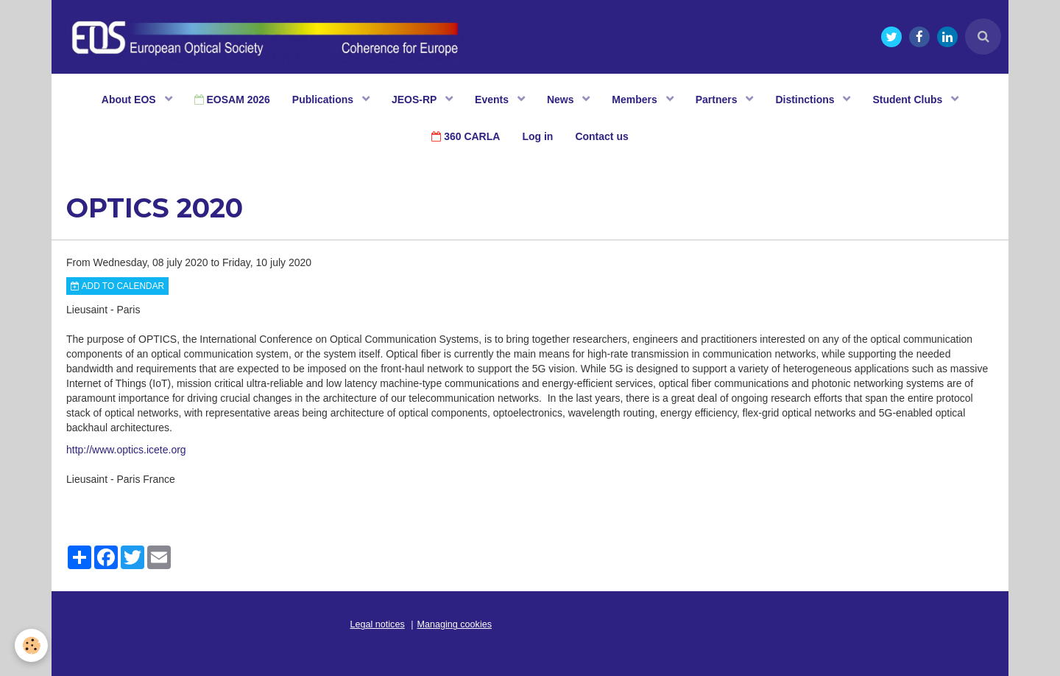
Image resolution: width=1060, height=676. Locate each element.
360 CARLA (465, 136)
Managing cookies (454, 624)
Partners (718, 99)
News (561, 99)
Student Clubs (908, 99)
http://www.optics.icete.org (126, 450)
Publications (324, 99)
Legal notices (377, 624)
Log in (537, 136)
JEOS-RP (415, 99)
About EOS (130, 99)
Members (636, 99)
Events (493, 99)
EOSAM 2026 (232, 99)
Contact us (601, 136)
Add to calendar (117, 286)
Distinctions (806, 99)
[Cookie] (31, 645)
